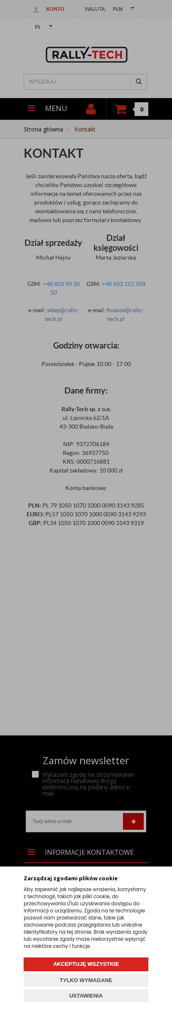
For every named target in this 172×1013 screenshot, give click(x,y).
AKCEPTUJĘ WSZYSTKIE (86, 964)
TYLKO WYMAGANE (86, 980)
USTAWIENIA (86, 996)
